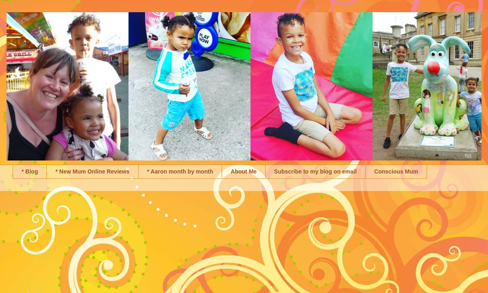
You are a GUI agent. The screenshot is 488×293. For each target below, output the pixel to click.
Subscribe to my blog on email (315, 171)
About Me (244, 171)
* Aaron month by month (180, 171)
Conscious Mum (396, 171)
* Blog (30, 171)
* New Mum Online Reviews (92, 171)
